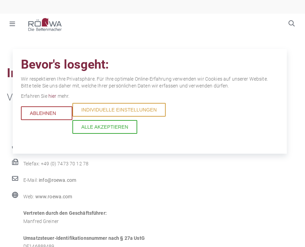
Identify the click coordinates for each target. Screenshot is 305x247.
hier (53, 96)
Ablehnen (43, 113)
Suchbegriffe (291, 24)
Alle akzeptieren (104, 127)
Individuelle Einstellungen (119, 110)
